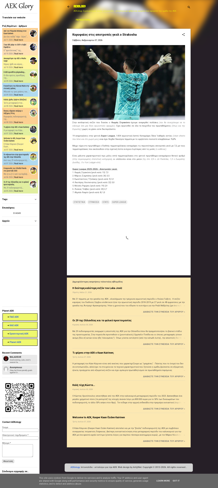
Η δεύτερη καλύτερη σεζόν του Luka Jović (97, 288)
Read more (18, 40)
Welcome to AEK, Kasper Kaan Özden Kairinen (98, 417)
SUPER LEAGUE (119, 202)
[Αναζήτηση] (189, 7)
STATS (99, 20)
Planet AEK (134, 20)
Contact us (152, 20)
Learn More (163, 481)
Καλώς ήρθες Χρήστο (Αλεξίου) (15, 99)
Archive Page (115, 20)
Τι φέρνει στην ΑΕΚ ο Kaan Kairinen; (93, 352)
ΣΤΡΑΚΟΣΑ (94, 202)
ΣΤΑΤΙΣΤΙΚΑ (79, 202)
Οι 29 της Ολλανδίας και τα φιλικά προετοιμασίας (102, 320)
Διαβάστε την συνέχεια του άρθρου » (164, 312)
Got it (176, 481)
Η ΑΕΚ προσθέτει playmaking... (14, 72)
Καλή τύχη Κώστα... (83, 385)
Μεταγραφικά (83, 20)
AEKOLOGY (80, 6)
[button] (183, 35)
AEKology (75, 467)
